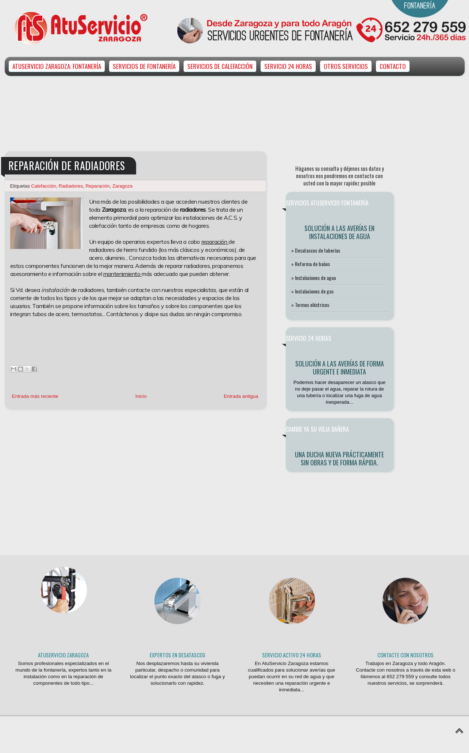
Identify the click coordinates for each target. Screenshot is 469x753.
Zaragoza (122, 186)
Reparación (97, 186)
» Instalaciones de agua (313, 277)
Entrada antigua (241, 396)
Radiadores (71, 186)
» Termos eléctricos (310, 304)
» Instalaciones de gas (312, 291)
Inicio (141, 396)
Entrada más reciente (35, 396)
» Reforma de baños (310, 264)
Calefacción (43, 186)
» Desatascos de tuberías (315, 250)
